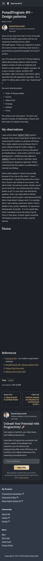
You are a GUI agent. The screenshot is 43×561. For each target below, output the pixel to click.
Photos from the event (15, 368)
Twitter (6, 518)
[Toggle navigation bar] (3, 3)
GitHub (6, 521)
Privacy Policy (7, 545)
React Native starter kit (12, 501)
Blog (4, 535)
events (10, 380)
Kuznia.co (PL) (11, 358)
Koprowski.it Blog (10, 497)
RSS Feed (6, 538)
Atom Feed (6, 542)
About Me (6, 514)
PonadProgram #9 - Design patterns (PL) (22, 365)
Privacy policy (23, 477)
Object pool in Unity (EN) (16, 372)
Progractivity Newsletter (13, 494)
